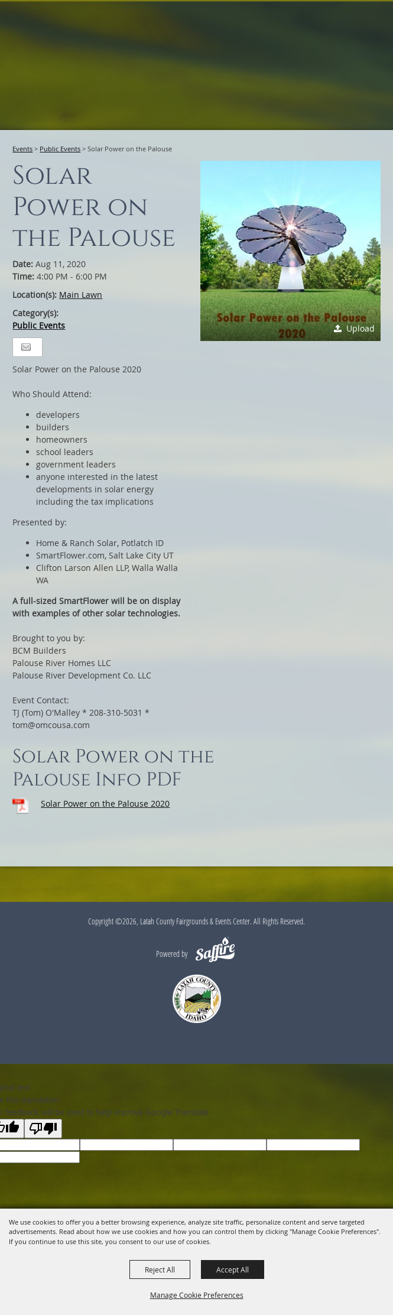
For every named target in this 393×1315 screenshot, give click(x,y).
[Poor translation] (43, 1128)
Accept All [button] (232, 1269)
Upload (360, 328)
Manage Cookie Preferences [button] (196, 1295)
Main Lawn (80, 294)
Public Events (60, 148)
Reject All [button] (160, 1269)
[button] (290, 251)
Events (22, 148)
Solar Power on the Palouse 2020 (105, 803)
